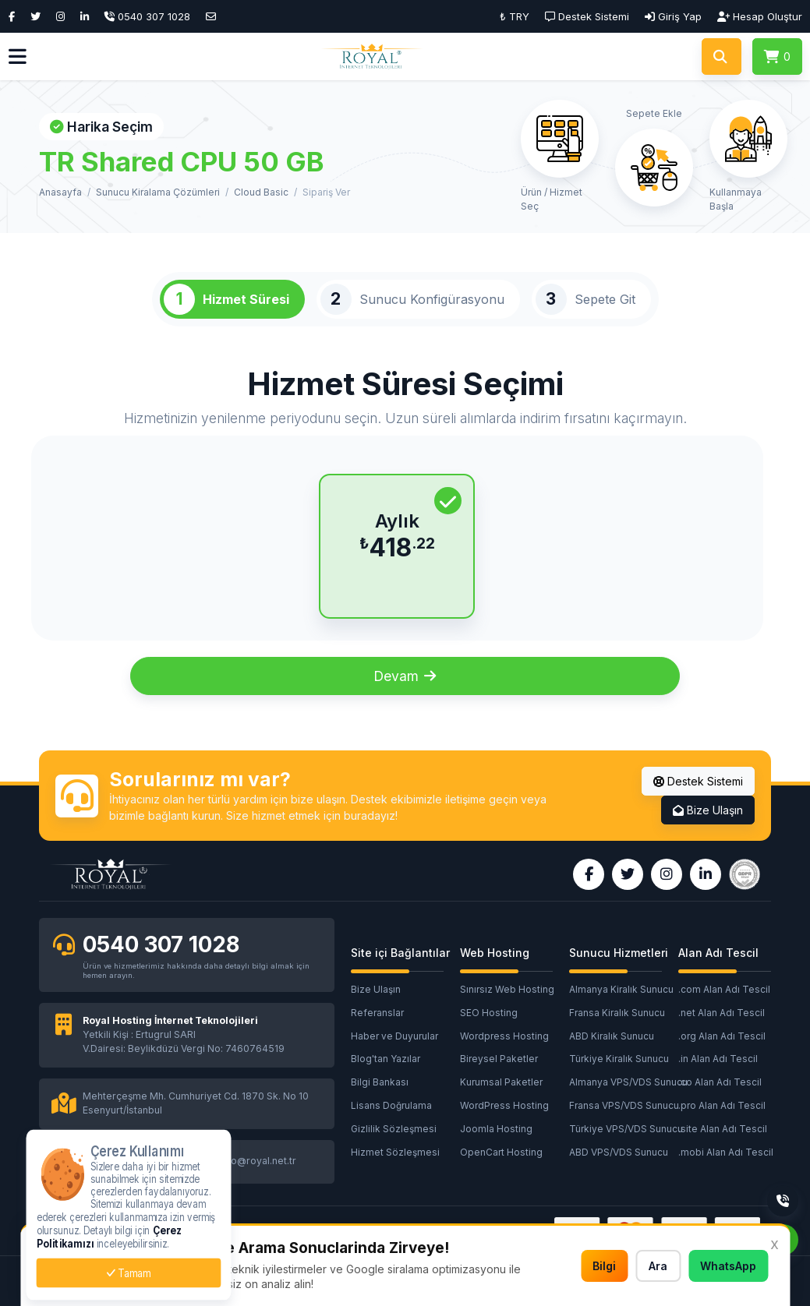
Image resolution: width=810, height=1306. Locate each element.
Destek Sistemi (698, 781)
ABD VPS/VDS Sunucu (618, 1152)
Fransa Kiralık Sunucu (617, 1012)
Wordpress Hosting (504, 1036)
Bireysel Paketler (499, 1058)
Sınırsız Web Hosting (507, 989)
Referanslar (377, 1012)
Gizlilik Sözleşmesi (394, 1129)
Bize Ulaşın (708, 810)
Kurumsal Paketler (501, 1082)
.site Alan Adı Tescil (722, 1129)
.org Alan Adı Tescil (722, 1036)
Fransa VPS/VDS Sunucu (623, 1105)
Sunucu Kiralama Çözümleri (158, 192)
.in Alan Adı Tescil (718, 1058)
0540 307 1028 (161, 944)
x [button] (774, 1243)
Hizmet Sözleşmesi (395, 1152)
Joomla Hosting (496, 1129)
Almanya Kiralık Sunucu (621, 989)
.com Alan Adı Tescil (724, 989)
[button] (18, 57)
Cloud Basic (261, 192)
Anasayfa (60, 192)
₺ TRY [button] (514, 16)
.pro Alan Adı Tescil (722, 1105)
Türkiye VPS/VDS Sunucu (623, 1129)
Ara (658, 1265)
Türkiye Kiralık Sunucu (619, 1058)
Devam (405, 676)
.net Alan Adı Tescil (721, 1012)
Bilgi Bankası (380, 1082)
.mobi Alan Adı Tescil (725, 1152)
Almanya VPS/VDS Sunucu (623, 1082)
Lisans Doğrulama (391, 1105)
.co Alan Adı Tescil (720, 1082)
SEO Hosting (489, 1012)
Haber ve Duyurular (394, 1036)
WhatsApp (728, 1265)
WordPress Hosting (504, 1105)
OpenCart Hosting (501, 1152)
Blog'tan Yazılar (385, 1058)
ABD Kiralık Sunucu (611, 1036)
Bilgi (604, 1265)
